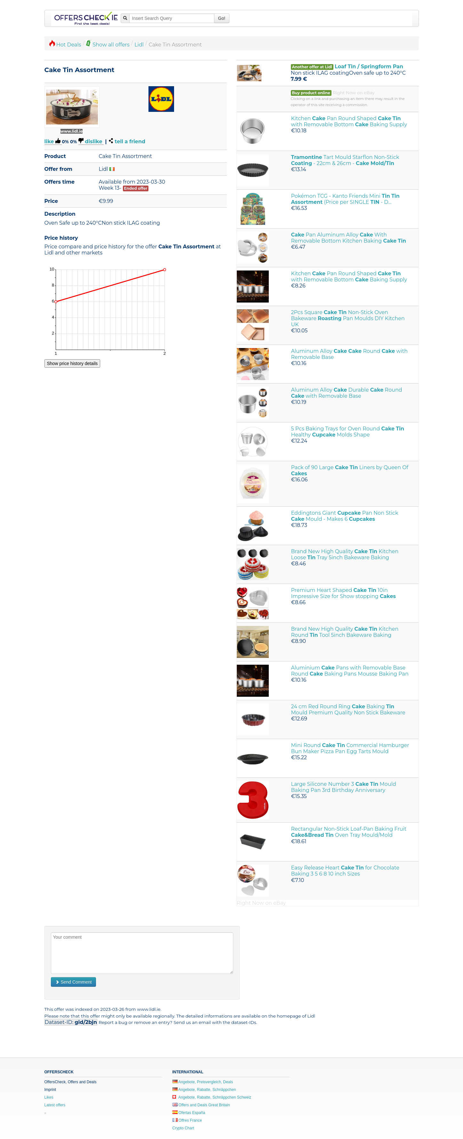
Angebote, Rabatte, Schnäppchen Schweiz (211, 1097)
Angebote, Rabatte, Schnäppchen (204, 1089)
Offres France (187, 1120)
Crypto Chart (183, 1128)
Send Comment (73, 982)
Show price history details (72, 363)
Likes (48, 1097)
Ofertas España (188, 1112)
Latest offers (55, 1105)
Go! (222, 18)
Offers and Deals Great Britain (201, 1105)
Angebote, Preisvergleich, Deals (202, 1082)
